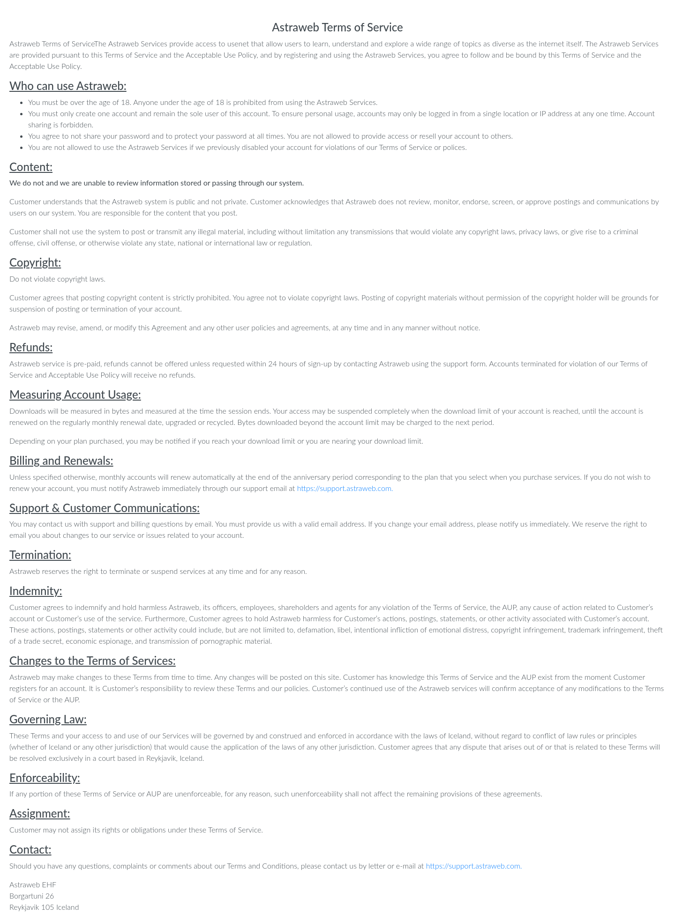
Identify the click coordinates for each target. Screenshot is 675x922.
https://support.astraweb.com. (345, 487)
